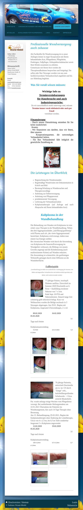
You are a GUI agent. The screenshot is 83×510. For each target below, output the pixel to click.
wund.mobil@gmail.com (14, 82)
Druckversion (13, 502)
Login (74, 502)
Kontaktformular (16, 88)
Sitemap (24, 502)
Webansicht (72, 505)
